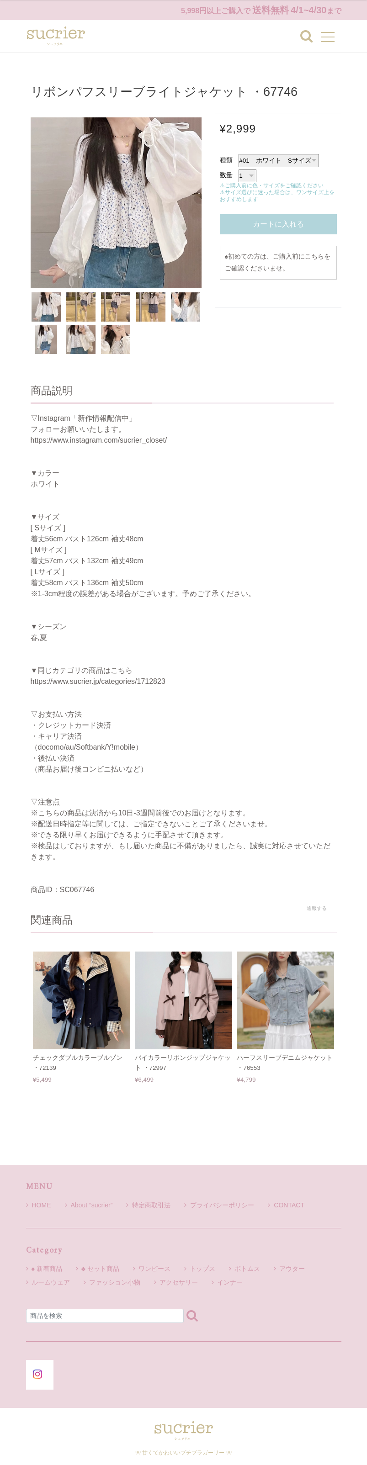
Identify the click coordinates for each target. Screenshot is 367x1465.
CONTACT (286, 1205)
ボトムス (247, 1268)
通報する (317, 908)
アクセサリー (179, 1282)
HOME (38, 1205)
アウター (292, 1268)
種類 (226, 160)
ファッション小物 (114, 1282)
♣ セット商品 (100, 1268)
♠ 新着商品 (47, 1268)
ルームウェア (51, 1282)
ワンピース (154, 1268)
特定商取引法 (148, 1205)
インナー (230, 1282)
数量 (226, 175)
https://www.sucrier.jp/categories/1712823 (98, 681)
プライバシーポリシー (219, 1205)
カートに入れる (278, 224)
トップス (202, 1268)
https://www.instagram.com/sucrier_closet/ (99, 440)
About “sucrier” (89, 1205)
